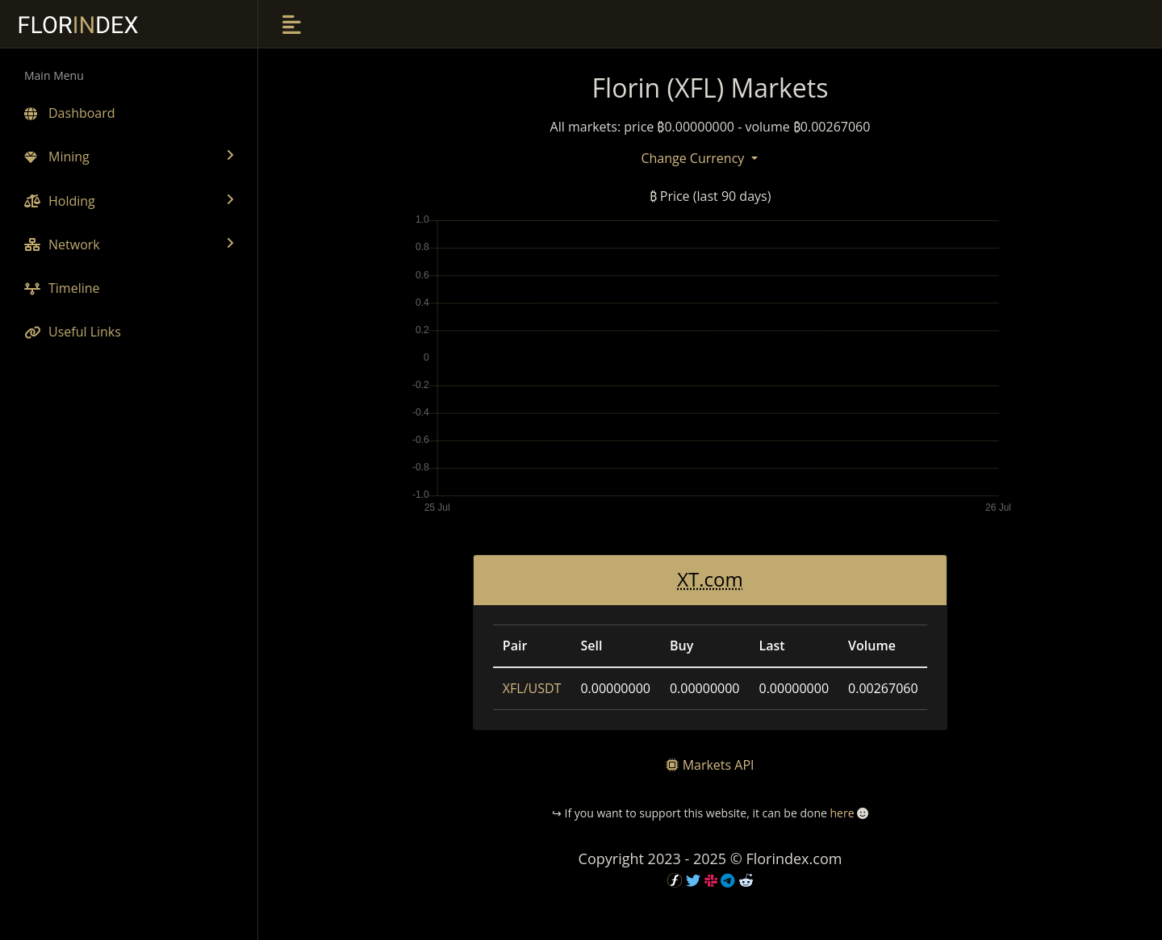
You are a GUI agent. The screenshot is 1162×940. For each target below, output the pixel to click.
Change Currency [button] (694, 158)
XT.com (710, 579)
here (842, 813)
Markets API (718, 765)
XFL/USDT (532, 688)
